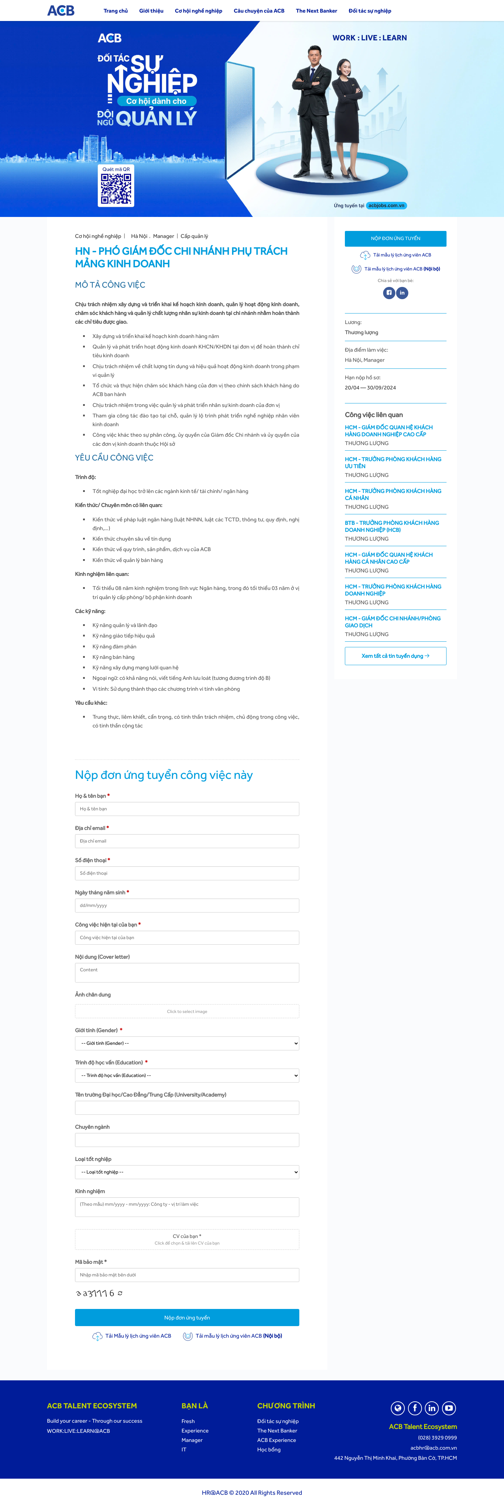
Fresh (188, 1421)
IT (184, 1449)
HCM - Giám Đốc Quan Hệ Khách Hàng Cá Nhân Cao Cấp (396, 562)
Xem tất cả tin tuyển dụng (396, 656)
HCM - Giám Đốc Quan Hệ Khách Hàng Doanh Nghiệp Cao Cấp (396, 435)
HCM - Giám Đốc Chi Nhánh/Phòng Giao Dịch (396, 626)
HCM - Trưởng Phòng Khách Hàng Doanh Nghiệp (396, 594)
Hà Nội (139, 236)
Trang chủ (115, 10)
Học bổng (269, 1449)
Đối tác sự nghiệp (370, 10)
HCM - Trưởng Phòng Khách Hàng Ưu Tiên (396, 467)
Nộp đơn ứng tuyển (187, 1317)
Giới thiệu (151, 10)
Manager (163, 236)
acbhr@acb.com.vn (433, 1447)
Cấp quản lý (194, 236)
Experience (195, 1430)
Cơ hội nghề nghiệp (198, 10)
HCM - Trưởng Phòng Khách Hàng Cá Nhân (396, 499)
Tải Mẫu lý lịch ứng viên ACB (131, 1335)
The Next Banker (316, 10)
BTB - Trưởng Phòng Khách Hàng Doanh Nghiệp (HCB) (396, 531)
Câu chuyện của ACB (259, 10)
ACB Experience (276, 1440)
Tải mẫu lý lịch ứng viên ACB (232, 1335)
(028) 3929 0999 (437, 1437)
